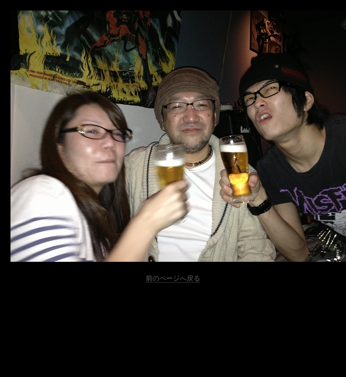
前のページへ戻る (173, 278)
